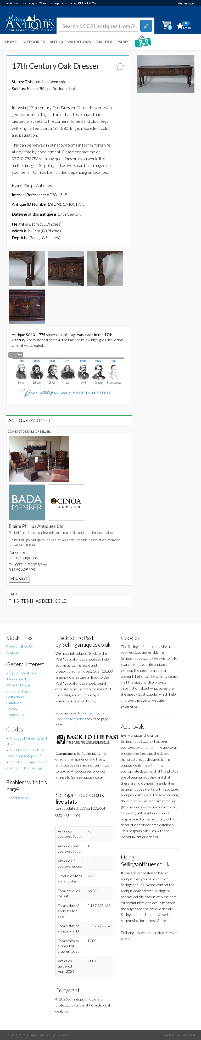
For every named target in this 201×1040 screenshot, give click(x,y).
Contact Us (15, 715)
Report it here (17, 798)
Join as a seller (17, 679)
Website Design (18, 685)
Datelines (13, 703)
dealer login (186, 3)
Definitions (15, 697)
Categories (33, 42)
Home (11, 42)
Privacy (12, 709)
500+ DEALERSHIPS (112, 42)
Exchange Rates (18, 691)
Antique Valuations (70, 42)
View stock (19, 578)
